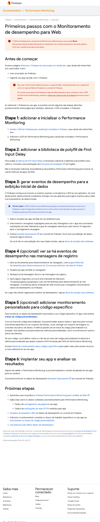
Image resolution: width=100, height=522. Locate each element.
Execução (55, 20)
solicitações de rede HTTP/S (36, 408)
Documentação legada (77, 513)
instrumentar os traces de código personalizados (32, 420)
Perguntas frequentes (76, 509)
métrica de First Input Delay (30, 161)
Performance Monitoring (39, 10)
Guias (5, 493)
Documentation (12, 10)
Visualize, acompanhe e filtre (22, 413)
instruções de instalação (51, 164)
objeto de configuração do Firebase (62, 95)
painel (28, 234)
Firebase (8, 20)
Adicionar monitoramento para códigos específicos (35, 346)
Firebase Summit (41, 500)
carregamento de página (35, 404)
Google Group (73, 501)
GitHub (6, 509)
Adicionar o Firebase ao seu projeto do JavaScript (43, 65)
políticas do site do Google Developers (26, 436)
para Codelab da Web (61, 395)
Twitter (38, 504)
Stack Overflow (74, 497)
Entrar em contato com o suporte (80, 493)
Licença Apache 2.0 (69, 433)
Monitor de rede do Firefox (70, 265)
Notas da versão (74, 505)
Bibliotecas (7, 505)
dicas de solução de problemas (79, 241)
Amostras (7, 501)
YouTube (38, 508)
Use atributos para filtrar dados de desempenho (32, 425)
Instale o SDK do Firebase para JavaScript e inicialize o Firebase (38, 129)
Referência (7, 497)
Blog (37, 496)
